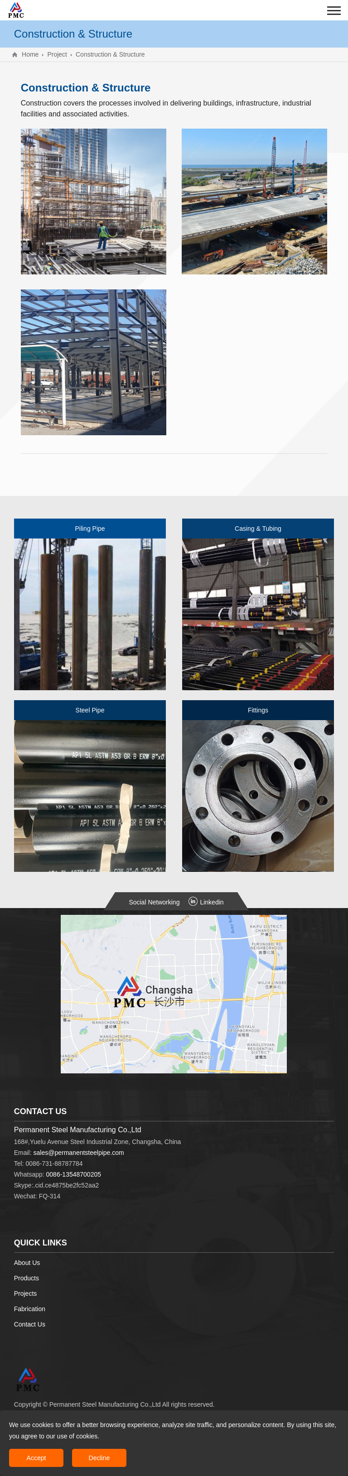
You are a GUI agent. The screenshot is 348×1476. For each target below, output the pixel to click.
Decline (99, 1458)
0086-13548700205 (73, 1174)
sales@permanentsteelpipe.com (79, 1152)
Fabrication (29, 1309)
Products (26, 1278)
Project (57, 54)
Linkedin (205, 902)
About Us (27, 1262)
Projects (25, 1293)
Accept (36, 1458)
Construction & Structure (110, 54)
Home (30, 54)
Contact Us (29, 1324)
